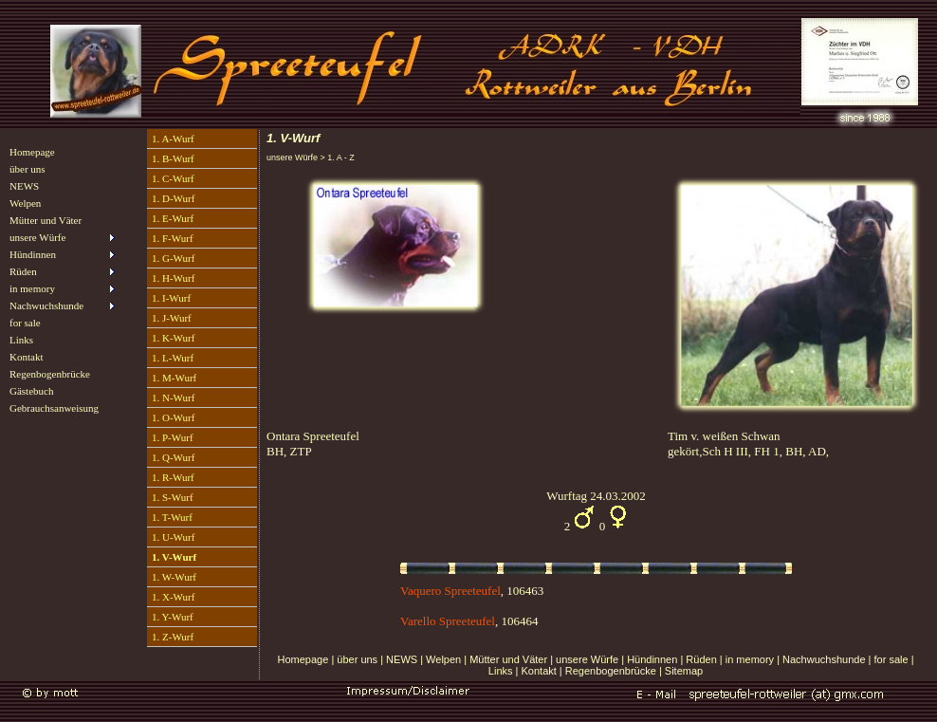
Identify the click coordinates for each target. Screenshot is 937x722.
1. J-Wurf (172, 318)
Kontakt (26, 356)
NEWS (24, 186)
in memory (750, 659)
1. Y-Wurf (172, 616)
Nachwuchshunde (823, 659)
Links (21, 339)
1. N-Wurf (173, 397)
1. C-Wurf (173, 178)
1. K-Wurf (173, 337)
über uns (27, 169)
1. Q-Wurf (173, 457)
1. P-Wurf (172, 437)
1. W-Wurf (174, 577)
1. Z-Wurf (172, 636)
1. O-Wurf (173, 417)
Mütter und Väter (45, 220)
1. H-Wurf (173, 278)
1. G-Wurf (173, 258)
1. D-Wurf (173, 198)
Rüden (701, 659)
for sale (25, 322)
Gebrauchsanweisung (54, 408)
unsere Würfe (587, 659)
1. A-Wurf (173, 138)
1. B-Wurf (173, 158)
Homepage (32, 151)
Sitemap (684, 670)
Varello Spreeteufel (447, 621)
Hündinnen (652, 659)
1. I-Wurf (171, 298)
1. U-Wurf (173, 537)
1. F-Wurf (172, 238)
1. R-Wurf (173, 477)
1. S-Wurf (172, 497)
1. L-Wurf (172, 357)
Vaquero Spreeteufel (450, 590)
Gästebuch (31, 391)
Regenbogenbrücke (49, 374)
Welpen (25, 203)
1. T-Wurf (172, 517)
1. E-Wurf (172, 218)
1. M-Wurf (174, 377)
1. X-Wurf (173, 596)
